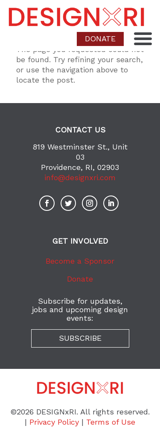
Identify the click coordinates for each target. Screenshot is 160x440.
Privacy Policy (54, 421)
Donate (80, 278)
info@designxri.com (80, 177)
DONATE (100, 38)
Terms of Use (110, 421)
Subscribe (80, 338)
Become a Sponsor (80, 260)
